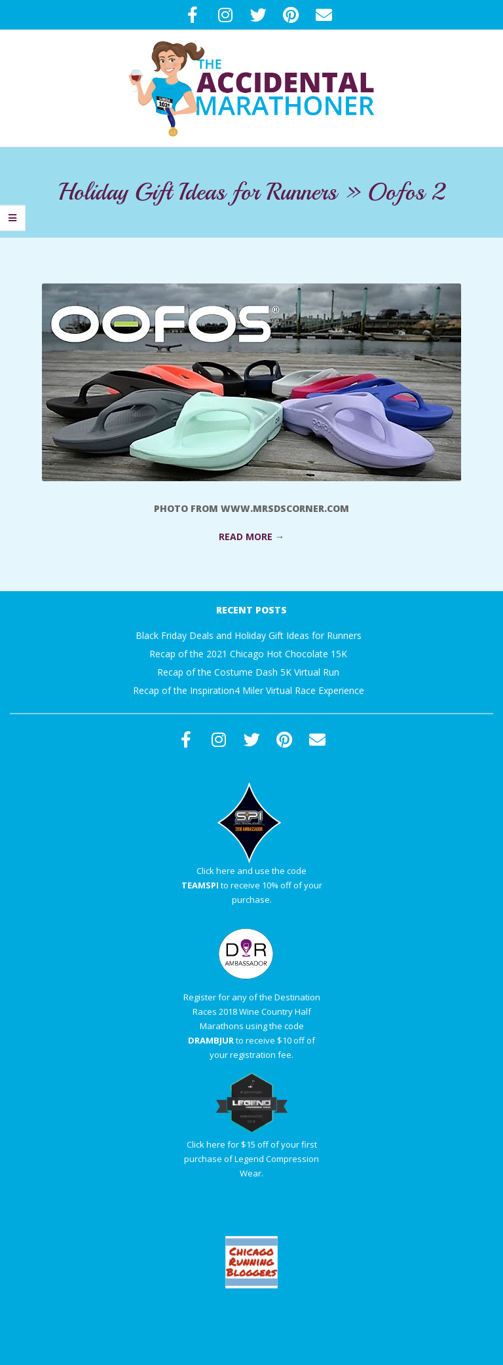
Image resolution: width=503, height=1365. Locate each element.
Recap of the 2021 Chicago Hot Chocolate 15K (248, 653)
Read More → (251, 536)
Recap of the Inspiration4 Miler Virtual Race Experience (248, 690)
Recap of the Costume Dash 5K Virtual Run (248, 672)
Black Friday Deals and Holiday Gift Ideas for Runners (249, 635)
